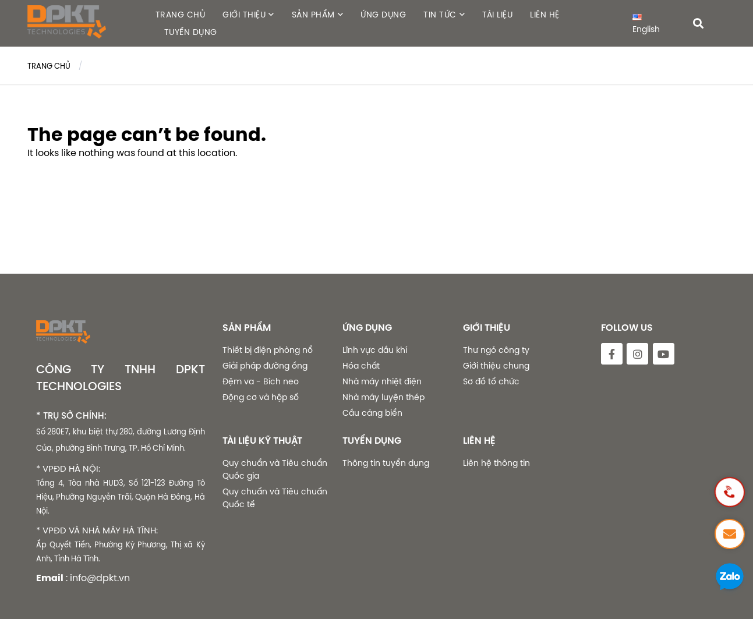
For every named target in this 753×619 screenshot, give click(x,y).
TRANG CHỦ (180, 14)
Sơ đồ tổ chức (491, 381)
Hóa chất (361, 366)
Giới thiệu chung (496, 366)
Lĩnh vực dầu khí (374, 350)
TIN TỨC (440, 14)
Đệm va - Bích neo (260, 381)
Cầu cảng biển (372, 413)
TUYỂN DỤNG (190, 32)
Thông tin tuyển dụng (385, 463)
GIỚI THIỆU (244, 14)
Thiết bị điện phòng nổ (267, 350)
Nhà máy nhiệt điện (382, 381)
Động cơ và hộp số (260, 397)
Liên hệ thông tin (496, 463)
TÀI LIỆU (497, 14)
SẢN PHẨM (313, 14)
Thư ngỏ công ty (496, 350)
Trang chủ (48, 66)
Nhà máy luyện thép (383, 397)
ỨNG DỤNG (383, 14)
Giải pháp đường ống (264, 366)
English (646, 24)
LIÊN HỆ (545, 14)
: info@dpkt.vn (98, 577)
